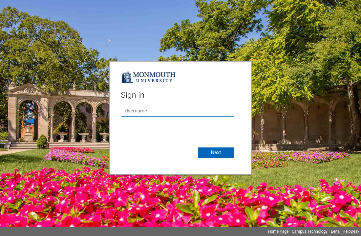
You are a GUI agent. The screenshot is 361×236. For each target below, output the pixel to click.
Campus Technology (310, 231)
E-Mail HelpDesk (345, 231)
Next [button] (216, 152)
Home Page (278, 231)
